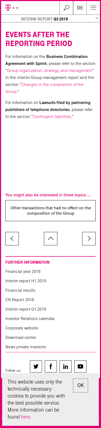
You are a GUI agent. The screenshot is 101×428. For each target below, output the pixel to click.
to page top (50, 238)
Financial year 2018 (22, 271)
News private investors (25, 346)
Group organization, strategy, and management (49, 70)
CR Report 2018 (19, 299)
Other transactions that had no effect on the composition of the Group (51, 210)
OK (80, 385)
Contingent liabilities (52, 116)
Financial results (20, 290)
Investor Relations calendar (30, 318)
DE (80, 8)
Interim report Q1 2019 (25, 309)
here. (26, 417)
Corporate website (21, 327)
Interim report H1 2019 (25, 280)
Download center (20, 337)
